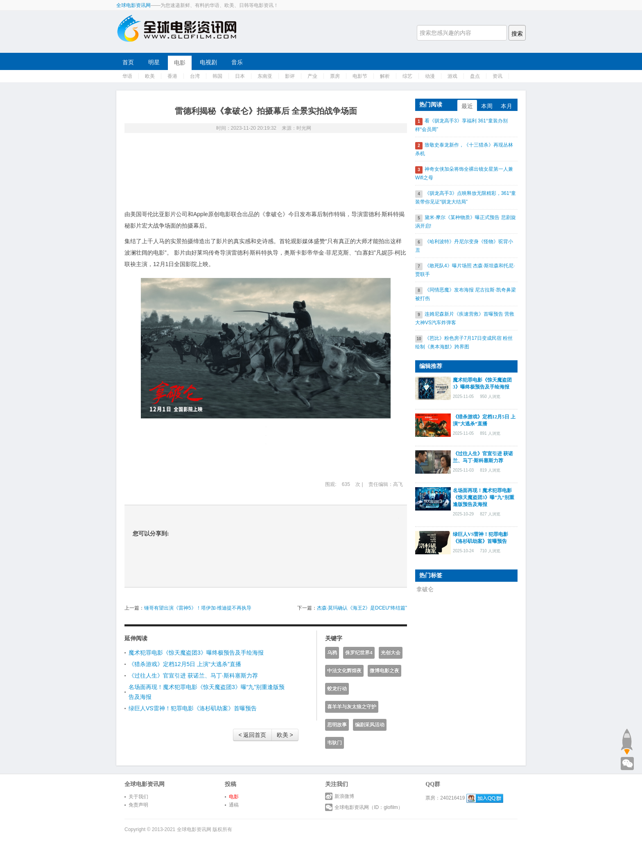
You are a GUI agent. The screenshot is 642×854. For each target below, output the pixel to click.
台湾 (195, 76)
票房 (335, 76)
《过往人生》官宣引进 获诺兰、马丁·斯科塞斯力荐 (193, 675)
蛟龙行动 (337, 688)
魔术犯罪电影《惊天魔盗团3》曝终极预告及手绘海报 (196, 652)
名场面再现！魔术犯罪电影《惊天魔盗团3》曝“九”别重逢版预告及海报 (483, 497)
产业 (312, 76)
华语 (127, 76)
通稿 (234, 805)
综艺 (407, 76)
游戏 (452, 76)
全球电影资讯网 (133, 5)
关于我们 (138, 797)
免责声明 (138, 805)
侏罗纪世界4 (359, 652)
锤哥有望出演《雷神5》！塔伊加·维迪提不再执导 (197, 608)
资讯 (497, 76)
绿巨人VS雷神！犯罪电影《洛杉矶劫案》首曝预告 (193, 708)
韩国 (217, 76)
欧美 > (285, 735)
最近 (467, 106)
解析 (385, 76)
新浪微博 (339, 796)
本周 (487, 106)
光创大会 (390, 652)
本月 (506, 106)
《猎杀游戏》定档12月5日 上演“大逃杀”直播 (185, 664)
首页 (128, 62)
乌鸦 (332, 652)
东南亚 (265, 76)
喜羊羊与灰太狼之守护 (351, 706)
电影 (179, 62)
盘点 (475, 76)
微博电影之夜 (384, 670)
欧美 (150, 76)
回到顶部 (627, 741)
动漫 (430, 76)
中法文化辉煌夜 (344, 670)
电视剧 (208, 62)
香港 (172, 76)
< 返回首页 (252, 735)
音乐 (237, 62)
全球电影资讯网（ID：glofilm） (364, 807)
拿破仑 (425, 589)
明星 (154, 62)
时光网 (303, 128)
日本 (240, 76)
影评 (290, 76)
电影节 (360, 76)
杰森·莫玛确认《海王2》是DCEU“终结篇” (362, 608)
